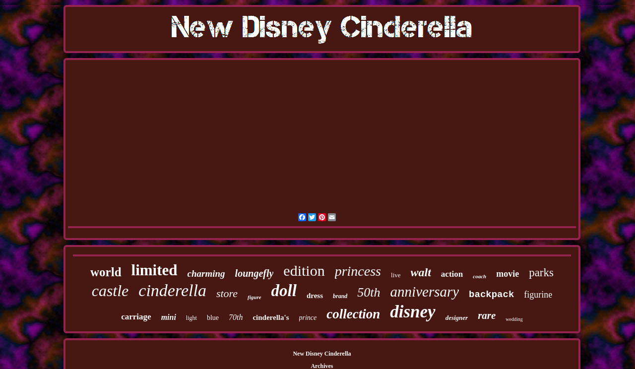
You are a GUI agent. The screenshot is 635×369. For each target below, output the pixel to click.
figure (254, 297)
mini (168, 317)
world (106, 272)
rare (487, 315)
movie (507, 274)
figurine (538, 295)
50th (368, 292)
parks (541, 272)
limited (154, 270)
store (227, 293)
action (452, 274)
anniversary (424, 292)
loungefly (254, 273)
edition (303, 270)
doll (284, 291)
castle (110, 291)
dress (315, 296)
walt (421, 272)
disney (412, 311)
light (191, 317)
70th (236, 317)
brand (340, 296)
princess (358, 271)
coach (479, 276)
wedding (514, 319)
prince (308, 317)
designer (456, 317)
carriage (136, 316)
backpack (491, 294)
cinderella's (271, 317)
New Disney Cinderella (322, 353)
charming (206, 273)
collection (353, 314)
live (396, 275)
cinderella (172, 290)
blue (213, 317)
